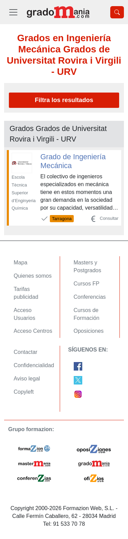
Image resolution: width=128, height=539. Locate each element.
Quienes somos (33, 276)
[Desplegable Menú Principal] (13, 12)
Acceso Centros (33, 331)
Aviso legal (27, 378)
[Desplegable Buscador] (117, 12)
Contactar (25, 352)
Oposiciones (89, 331)
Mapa (20, 262)
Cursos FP (87, 284)
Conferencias (90, 297)
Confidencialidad (34, 365)
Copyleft (24, 392)
